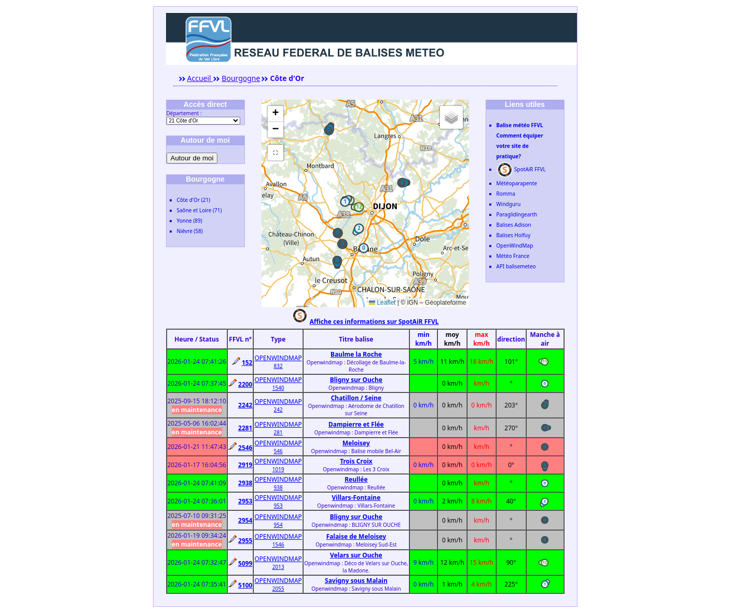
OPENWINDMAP (277, 357)
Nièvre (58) (190, 231)
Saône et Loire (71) (199, 210)
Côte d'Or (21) (194, 199)
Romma (506, 193)
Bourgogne (241, 78)
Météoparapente (517, 183)
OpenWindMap (515, 245)
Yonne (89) (189, 220)
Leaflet (382, 302)
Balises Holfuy (514, 235)
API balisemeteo (516, 266)
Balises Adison (514, 224)
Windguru (509, 204)
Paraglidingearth (517, 214)
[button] (329, 130)
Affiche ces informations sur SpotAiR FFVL (374, 321)
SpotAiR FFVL (521, 169)
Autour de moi (192, 158)
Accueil (200, 78)
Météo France (513, 256)
